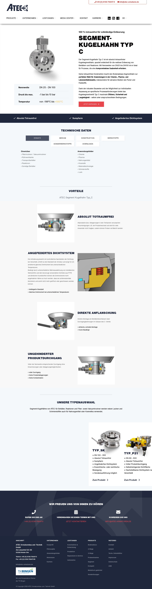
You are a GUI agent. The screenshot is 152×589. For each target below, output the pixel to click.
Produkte (11, 18)
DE (123, 18)
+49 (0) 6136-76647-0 (29, 556)
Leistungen (48, 18)
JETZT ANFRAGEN (91, 104)
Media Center (66, 18)
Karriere (96, 18)
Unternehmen (29, 18)
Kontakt (84, 18)
